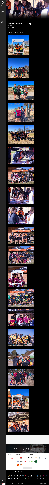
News (1, 5)
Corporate (2, 21)
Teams (2, 10)
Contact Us (18, 483)
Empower (2, 22)
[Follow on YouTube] (21, 471)
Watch (2, 6)
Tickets (2, 16)
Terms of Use (9, 483)
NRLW (1, 12)
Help (16, 483)
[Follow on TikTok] (15, 471)
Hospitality (2, 20)
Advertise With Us (21, 483)
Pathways (2, 11)
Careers (14, 483)
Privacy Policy (12, 483)
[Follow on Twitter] (18, 471)
